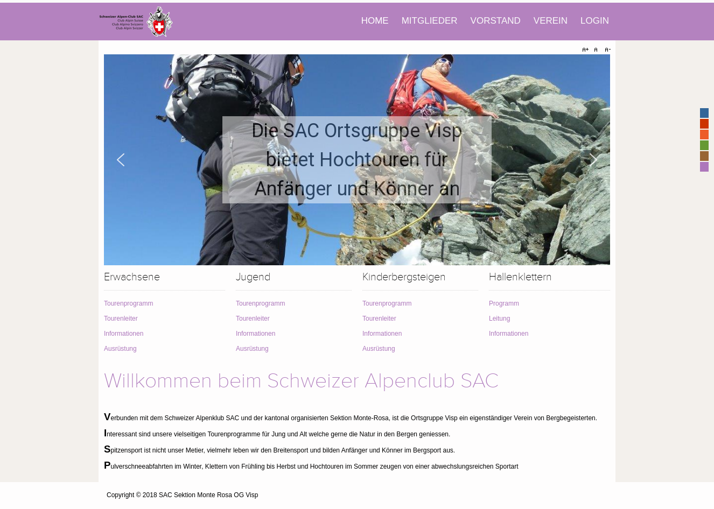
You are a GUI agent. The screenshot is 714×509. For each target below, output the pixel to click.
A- (606, 50)
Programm (504, 303)
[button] (120, 159)
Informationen (123, 333)
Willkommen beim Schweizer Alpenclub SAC (301, 381)
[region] (357, 159)
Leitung (499, 318)
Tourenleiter (121, 318)
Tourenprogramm (128, 303)
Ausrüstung (120, 348)
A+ (587, 50)
